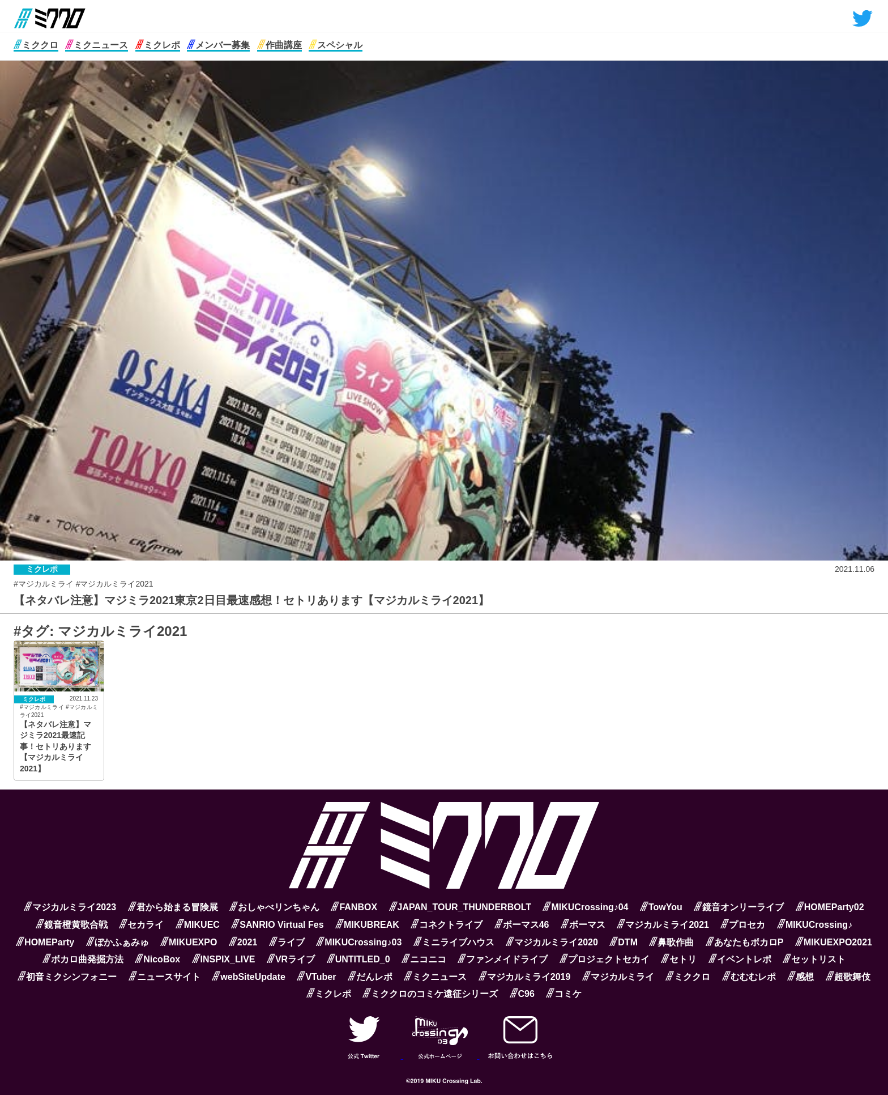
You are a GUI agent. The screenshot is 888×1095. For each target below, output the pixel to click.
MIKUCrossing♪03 (359, 942)
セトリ (679, 959)
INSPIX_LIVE (223, 959)
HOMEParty (45, 942)
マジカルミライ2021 (663, 925)
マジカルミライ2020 (552, 942)
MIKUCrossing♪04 (585, 907)
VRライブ (291, 959)
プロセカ (742, 925)
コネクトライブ (447, 925)
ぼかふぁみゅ (117, 942)
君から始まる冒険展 (173, 907)
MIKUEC (198, 925)
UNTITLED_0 (358, 959)
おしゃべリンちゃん (274, 907)
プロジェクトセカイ (605, 959)
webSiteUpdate (248, 977)
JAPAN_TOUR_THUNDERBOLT (460, 907)
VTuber (316, 977)
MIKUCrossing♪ (814, 925)
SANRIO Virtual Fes (277, 925)
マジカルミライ (618, 977)
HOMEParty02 (830, 907)
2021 (243, 942)
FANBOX (354, 907)
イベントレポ (739, 959)
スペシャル (335, 45)
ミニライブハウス (453, 942)
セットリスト (814, 959)
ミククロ (36, 45)
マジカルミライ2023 (70, 907)
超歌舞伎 (848, 977)
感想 (800, 977)
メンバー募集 (218, 45)
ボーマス (583, 925)
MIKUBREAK (367, 925)
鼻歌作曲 (671, 942)
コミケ (564, 994)
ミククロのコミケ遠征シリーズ (430, 994)
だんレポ (370, 977)
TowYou (661, 907)
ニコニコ (424, 959)
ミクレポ (157, 45)
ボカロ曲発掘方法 (82, 959)
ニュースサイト (164, 977)
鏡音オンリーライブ (739, 907)
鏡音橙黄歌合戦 (72, 925)
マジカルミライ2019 (525, 977)
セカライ (141, 925)
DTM (623, 942)
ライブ (287, 942)
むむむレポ (749, 977)
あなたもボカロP (745, 942)
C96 (522, 994)
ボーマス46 (521, 925)
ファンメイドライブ (503, 959)
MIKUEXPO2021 (833, 942)
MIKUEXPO (188, 942)
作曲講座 (279, 45)
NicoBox (157, 959)
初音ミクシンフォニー (67, 977)
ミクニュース (96, 45)
